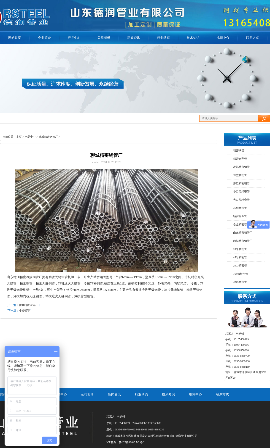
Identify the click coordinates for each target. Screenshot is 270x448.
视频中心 (222, 38)
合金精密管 (240, 224)
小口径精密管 (241, 191)
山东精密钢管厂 (242, 232)
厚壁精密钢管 (241, 183)
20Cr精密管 (240, 265)
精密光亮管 (240, 158)
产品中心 (30, 136)
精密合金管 (240, 216)
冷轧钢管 (24, 310)
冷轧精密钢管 (241, 167)
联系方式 (252, 38)
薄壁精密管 (240, 175)
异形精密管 (240, 282)
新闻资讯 (133, 38)
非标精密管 (240, 208)
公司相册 (103, 38)
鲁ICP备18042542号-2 (132, 442)
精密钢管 (238, 150)
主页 (19, 136)
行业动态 (163, 38)
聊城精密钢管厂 (48, 136)
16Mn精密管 (240, 273)
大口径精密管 (241, 199)
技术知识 (193, 38)
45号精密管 (240, 257)
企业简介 (44, 38)
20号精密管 (240, 249)
